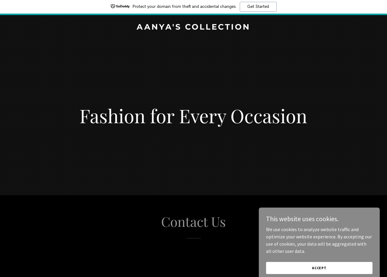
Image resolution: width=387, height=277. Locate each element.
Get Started (258, 7)
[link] (193, 28)
